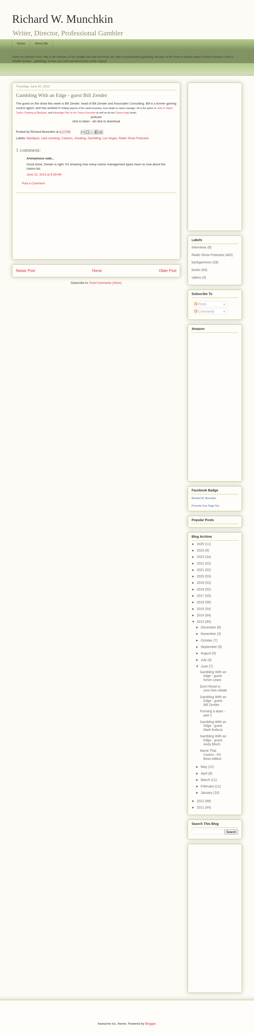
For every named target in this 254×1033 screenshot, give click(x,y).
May (204, 767)
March (206, 780)
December (209, 627)
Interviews (199, 247)
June (205, 666)
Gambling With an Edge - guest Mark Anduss (213, 726)
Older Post (167, 271)
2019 (201, 583)
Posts (200, 304)
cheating (80, 138)
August (206, 653)
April (204, 773)
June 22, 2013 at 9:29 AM (44, 174)
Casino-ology (122, 112)
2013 (201, 622)
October (207, 640)
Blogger (150, 1023)
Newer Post (25, 271)
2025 (201, 544)
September (209, 647)
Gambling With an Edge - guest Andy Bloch (213, 740)
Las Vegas (110, 138)
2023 (201, 557)
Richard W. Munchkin (62, 19)
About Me (41, 43)
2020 (201, 576)
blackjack (33, 138)
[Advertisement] (96, 226)
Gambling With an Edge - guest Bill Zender (213, 701)
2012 (201, 801)
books (196, 270)
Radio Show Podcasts (134, 138)
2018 (201, 589)
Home (21, 43)
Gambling (94, 138)
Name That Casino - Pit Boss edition (210, 755)
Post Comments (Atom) (105, 283)
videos (196, 277)
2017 (201, 596)
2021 (201, 570)
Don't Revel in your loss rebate (213, 688)
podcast (96, 117)
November (209, 634)
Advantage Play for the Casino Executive (74, 112)
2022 (201, 563)
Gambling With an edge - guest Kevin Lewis (213, 676)
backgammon (202, 262)
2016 (201, 602)
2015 (201, 609)
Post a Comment (33, 183)
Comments (204, 311)
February (208, 786)
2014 (201, 615)
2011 (201, 807)
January (207, 793)
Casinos (67, 138)
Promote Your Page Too (205, 505)
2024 (201, 550)
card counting (50, 138)
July (204, 660)
